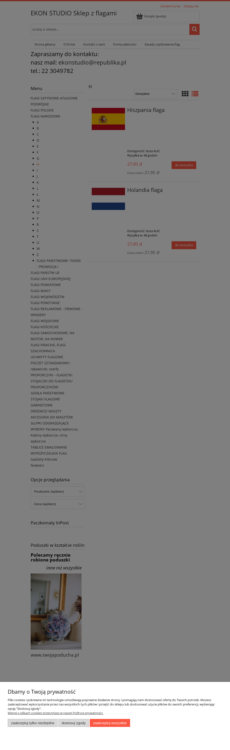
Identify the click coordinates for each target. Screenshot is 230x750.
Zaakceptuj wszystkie (110, 723)
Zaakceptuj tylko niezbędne (32, 723)
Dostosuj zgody (74, 723)
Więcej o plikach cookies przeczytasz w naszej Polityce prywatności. (55, 713)
